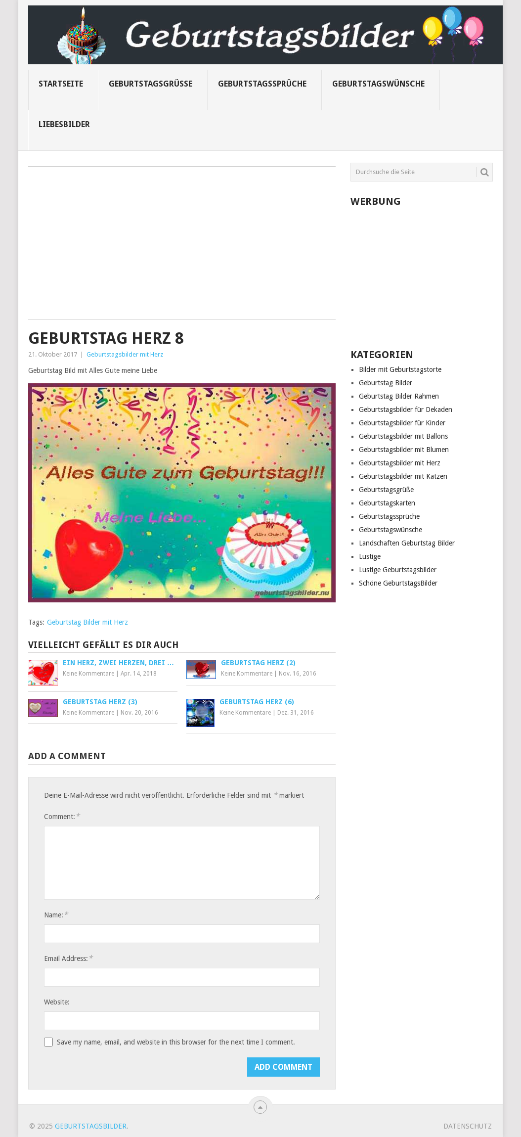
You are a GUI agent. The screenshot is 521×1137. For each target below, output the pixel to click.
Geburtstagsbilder (91, 1126)
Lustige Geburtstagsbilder (397, 570)
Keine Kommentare (88, 673)
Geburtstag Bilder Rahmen (399, 396)
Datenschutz (467, 1126)
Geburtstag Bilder (385, 383)
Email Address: (68, 958)
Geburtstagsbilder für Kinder (402, 423)
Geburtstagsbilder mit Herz (125, 354)
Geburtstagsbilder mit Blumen (404, 450)
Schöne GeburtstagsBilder (398, 583)
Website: (57, 1002)
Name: (56, 914)
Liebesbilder (64, 124)
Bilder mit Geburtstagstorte (400, 369)
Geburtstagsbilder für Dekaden (405, 409)
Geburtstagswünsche (378, 84)
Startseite (61, 84)
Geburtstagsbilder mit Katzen (403, 476)
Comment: (62, 816)
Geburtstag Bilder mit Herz (87, 622)
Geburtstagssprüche (262, 84)
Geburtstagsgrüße (150, 84)
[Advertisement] (182, 246)
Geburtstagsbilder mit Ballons (403, 436)
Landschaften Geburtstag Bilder (407, 543)
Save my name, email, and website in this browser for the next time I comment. (176, 1042)
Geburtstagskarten (387, 503)
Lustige (370, 556)
